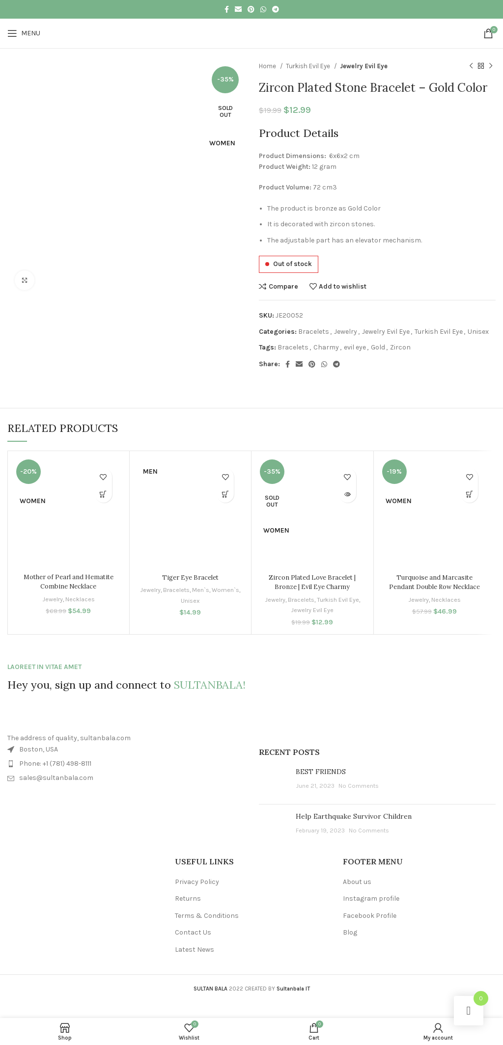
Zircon (400, 347)
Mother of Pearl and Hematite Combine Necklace (68, 581)
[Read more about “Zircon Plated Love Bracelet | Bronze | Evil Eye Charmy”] (347, 494)
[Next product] (491, 66)
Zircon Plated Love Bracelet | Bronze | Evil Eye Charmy (312, 582)
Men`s (217, 589)
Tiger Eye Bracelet (190, 577)
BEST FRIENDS (321, 771)
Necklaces (80, 599)
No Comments (358, 785)
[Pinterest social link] (251, 9)
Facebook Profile (369, 915)
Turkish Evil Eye (309, 66)
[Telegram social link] (275, 9)
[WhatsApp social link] (263, 9)
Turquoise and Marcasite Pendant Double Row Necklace (434, 582)
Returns (188, 898)
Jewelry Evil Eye (364, 66)
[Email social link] (238, 9)
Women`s (179, 600)
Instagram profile (371, 898)
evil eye (355, 347)
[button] (103, 494)
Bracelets (313, 331)
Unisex (478, 331)
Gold (378, 347)
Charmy (326, 347)
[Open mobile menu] (23, 33)
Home (268, 66)
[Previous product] (471, 66)
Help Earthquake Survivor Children (354, 816)
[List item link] (125, 763)
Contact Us (193, 932)
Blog (350, 932)
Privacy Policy (197, 882)
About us (357, 882)
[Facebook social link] (227, 9)
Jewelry (345, 331)
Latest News (194, 949)
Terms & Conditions (207, 915)
